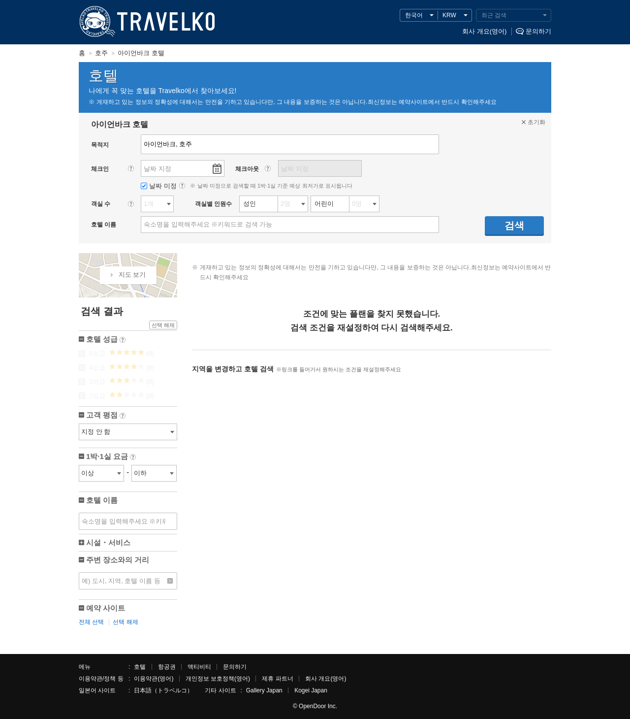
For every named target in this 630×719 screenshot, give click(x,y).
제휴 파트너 (277, 678)
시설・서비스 (108, 542)
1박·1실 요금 (111, 457)
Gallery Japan (264, 690)
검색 (514, 225)
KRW (449, 15)
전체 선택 (91, 622)
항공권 (167, 666)
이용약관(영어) (153, 678)
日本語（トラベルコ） (163, 690)
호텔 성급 (106, 340)
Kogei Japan (310, 690)
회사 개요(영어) (484, 31)
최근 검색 (493, 15)
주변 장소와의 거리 (117, 560)
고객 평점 (106, 416)
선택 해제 (163, 325)
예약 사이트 (105, 608)
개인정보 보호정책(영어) (218, 678)
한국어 (414, 15)
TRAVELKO (96, 22)
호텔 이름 (102, 500)
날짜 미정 (159, 186)
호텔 (140, 666)
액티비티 (199, 666)
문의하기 (538, 31)
